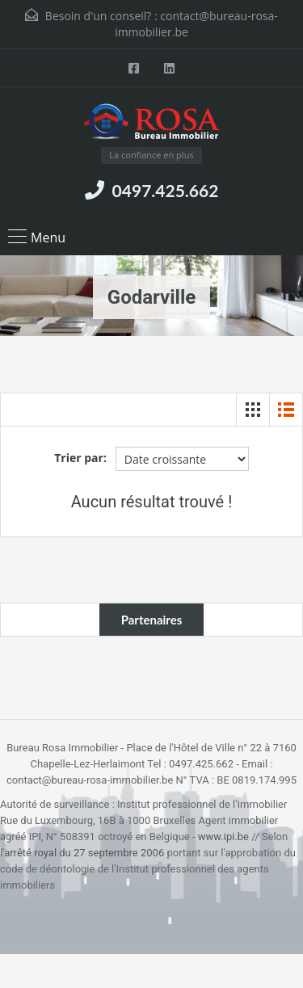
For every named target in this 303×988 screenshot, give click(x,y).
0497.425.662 (165, 190)
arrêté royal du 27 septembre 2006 (84, 853)
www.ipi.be (223, 836)
